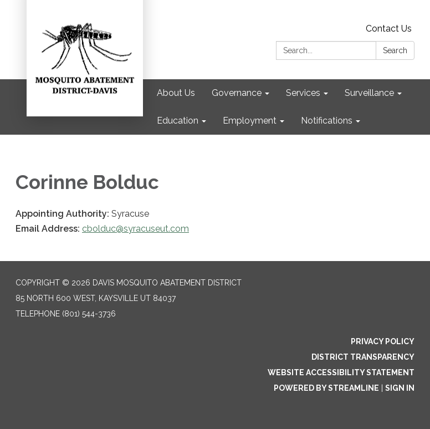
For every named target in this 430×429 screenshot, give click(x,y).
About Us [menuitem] (176, 93)
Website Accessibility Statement (341, 372)
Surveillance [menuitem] (369, 93)
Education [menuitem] (177, 120)
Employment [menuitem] (250, 120)
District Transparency (362, 357)
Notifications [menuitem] (326, 120)
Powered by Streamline (326, 388)
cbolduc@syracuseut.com (135, 228)
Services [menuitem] (303, 93)
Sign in (399, 388)
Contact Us (389, 28)
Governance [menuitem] (237, 93)
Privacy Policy (382, 341)
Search (395, 50)
